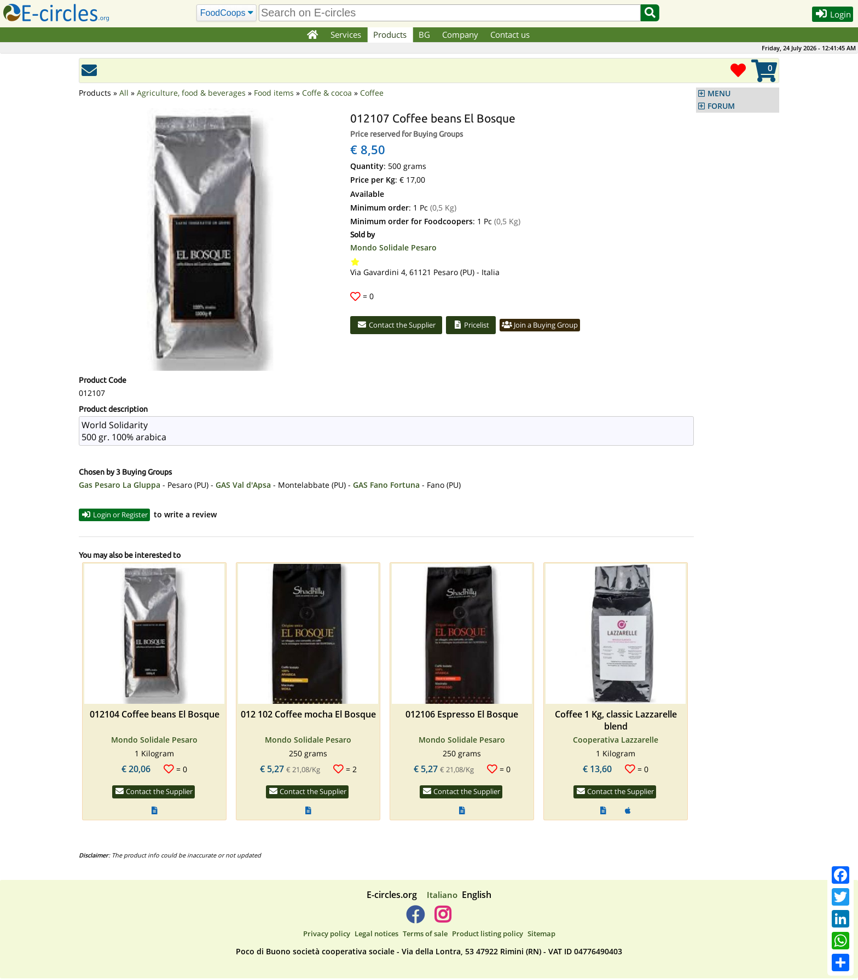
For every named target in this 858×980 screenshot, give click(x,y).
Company (461, 34)
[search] (448, 12)
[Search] (224, 13)
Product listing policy (487, 935)
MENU (719, 93)
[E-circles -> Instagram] (442, 920)
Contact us (511, 34)
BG (425, 34)
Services (347, 34)
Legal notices (376, 935)
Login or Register (119, 515)
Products (391, 34)
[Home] (312, 35)
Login (829, 15)
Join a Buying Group (561, 325)
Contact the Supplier (401, 325)
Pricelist (483, 325)
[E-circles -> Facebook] (415, 920)
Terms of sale (425, 935)
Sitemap (541, 935)
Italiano (442, 896)
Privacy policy (326, 935)
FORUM (721, 106)
